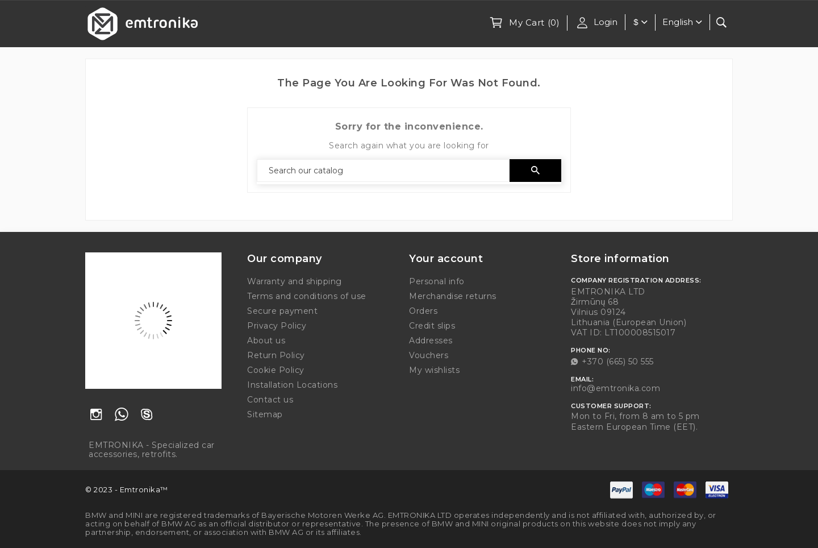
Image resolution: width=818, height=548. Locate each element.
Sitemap (265, 414)
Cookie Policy (275, 370)
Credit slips (432, 326)
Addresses (431, 340)
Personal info (437, 281)
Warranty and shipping (294, 281)
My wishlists (434, 370)
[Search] (383, 170)
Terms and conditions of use (306, 296)
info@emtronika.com (615, 388)
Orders (423, 311)
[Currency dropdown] (644, 22)
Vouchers (428, 355)
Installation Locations (292, 385)
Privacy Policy (276, 326)
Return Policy (276, 355)
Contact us (270, 400)
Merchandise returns (452, 296)
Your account (446, 258)
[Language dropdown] (683, 22)
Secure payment (282, 311)
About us (266, 340)
